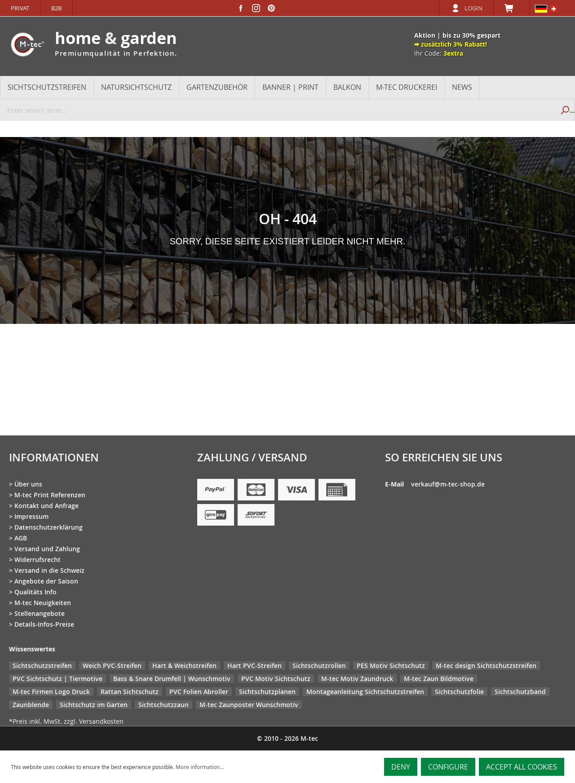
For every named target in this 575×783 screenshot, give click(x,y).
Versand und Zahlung (47, 548)
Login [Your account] (473, 8)
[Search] (564, 110)
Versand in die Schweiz (49, 570)
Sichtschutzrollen (319, 665)
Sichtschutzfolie (459, 691)
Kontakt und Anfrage (46, 505)
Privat (20, 8)
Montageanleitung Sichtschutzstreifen (365, 691)
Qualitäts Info (35, 592)
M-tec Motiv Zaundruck (357, 678)
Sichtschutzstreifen (42, 665)
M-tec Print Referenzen (49, 495)
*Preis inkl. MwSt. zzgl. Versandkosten (66, 721)
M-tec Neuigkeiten (42, 602)
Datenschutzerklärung (48, 527)
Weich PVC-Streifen (112, 665)
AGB (20, 538)
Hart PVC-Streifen (254, 665)
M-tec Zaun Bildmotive (438, 678)
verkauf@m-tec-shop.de (448, 484)
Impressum (31, 516)
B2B (56, 8)
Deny (400, 767)
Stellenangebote (39, 613)
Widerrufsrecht (37, 559)
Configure (448, 767)
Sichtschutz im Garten (94, 704)
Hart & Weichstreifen (184, 665)
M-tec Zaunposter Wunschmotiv (248, 704)
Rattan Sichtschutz (130, 691)
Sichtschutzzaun (163, 704)
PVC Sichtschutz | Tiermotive (57, 678)
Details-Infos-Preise (44, 624)
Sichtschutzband (520, 691)
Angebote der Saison (46, 581)
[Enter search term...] (277, 110)
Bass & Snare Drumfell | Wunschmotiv (171, 678)
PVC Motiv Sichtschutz (275, 678)
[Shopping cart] (512, 8)
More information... (200, 766)
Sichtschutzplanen (267, 691)
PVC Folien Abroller (198, 691)
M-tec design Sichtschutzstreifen (486, 665)
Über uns (28, 484)
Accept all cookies (521, 767)
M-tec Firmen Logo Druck (51, 691)
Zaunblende (31, 704)
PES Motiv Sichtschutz (391, 665)
